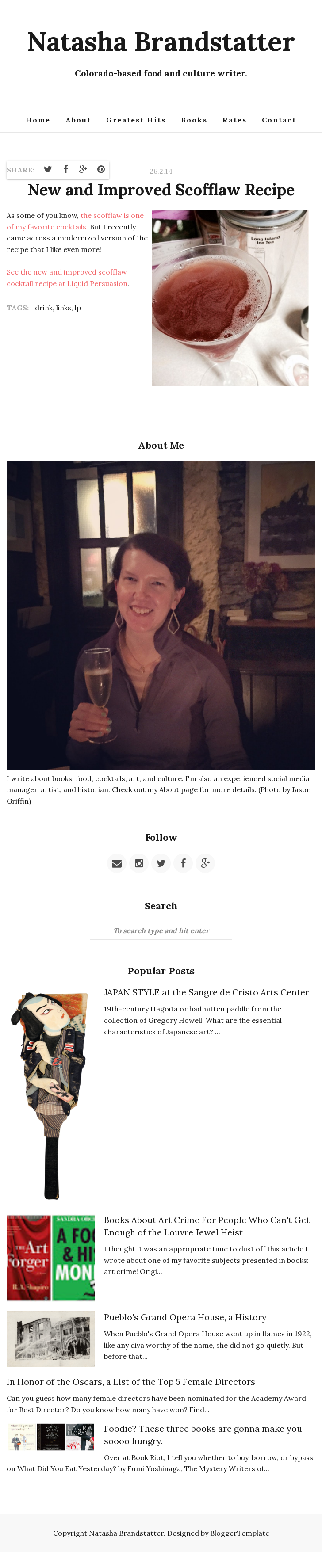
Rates (234, 119)
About (78, 119)
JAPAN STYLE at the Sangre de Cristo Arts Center (206, 992)
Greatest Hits (136, 119)
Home (38, 119)
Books (194, 119)
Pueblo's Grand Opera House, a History (185, 1317)
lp (78, 307)
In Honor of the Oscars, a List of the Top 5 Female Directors (131, 1381)
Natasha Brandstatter (161, 41)
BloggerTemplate (239, 1533)
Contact (279, 119)
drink (44, 307)
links (63, 307)
